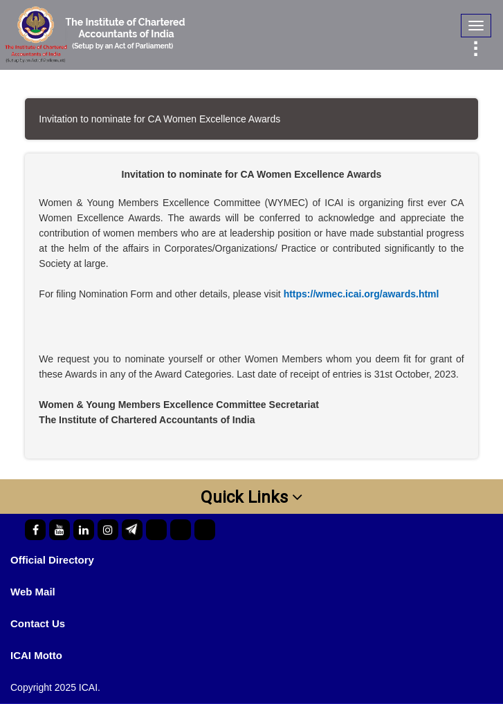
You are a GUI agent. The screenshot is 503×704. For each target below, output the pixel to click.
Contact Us (37, 623)
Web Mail (32, 592)
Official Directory (52, 560)
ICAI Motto (36, 655)
